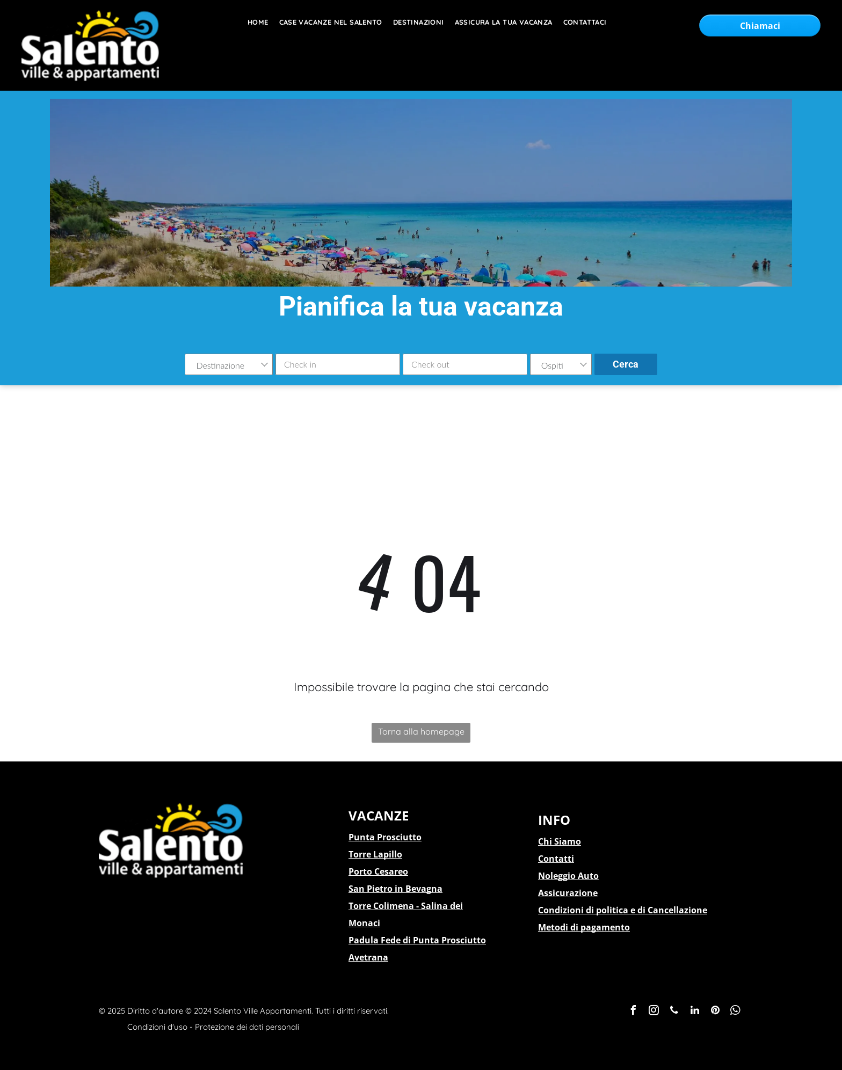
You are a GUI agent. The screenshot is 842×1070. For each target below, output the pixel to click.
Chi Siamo (559, 841)
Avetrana (368, 957)
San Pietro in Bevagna (395, 889)
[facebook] (633, 1012)
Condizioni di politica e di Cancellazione (622, 910)
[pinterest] (715, 1012)
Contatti (556, 858)
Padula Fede (375, 940)
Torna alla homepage (421, 731)
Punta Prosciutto (385, 837)
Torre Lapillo (375, 854)
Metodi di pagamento (584, 927)
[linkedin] (694, 1012)
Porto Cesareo (378, 871)
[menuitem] (252, 22)
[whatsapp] (735, 1012)
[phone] (674, 1012)
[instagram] (654, 1012)
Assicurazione (568, 893)
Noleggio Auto (568, 876)
